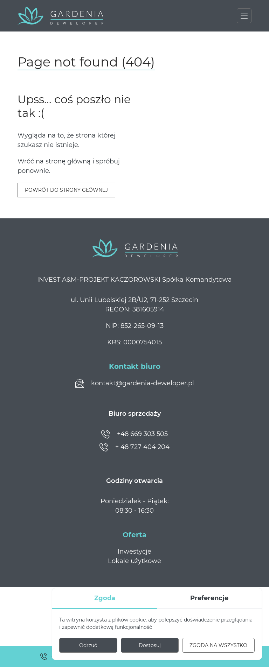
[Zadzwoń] (134, 434)
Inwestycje (134, 551)
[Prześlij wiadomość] (134, 383)
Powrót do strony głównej (66, 190)
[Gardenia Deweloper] (60, 15)
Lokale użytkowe (134, 561)
